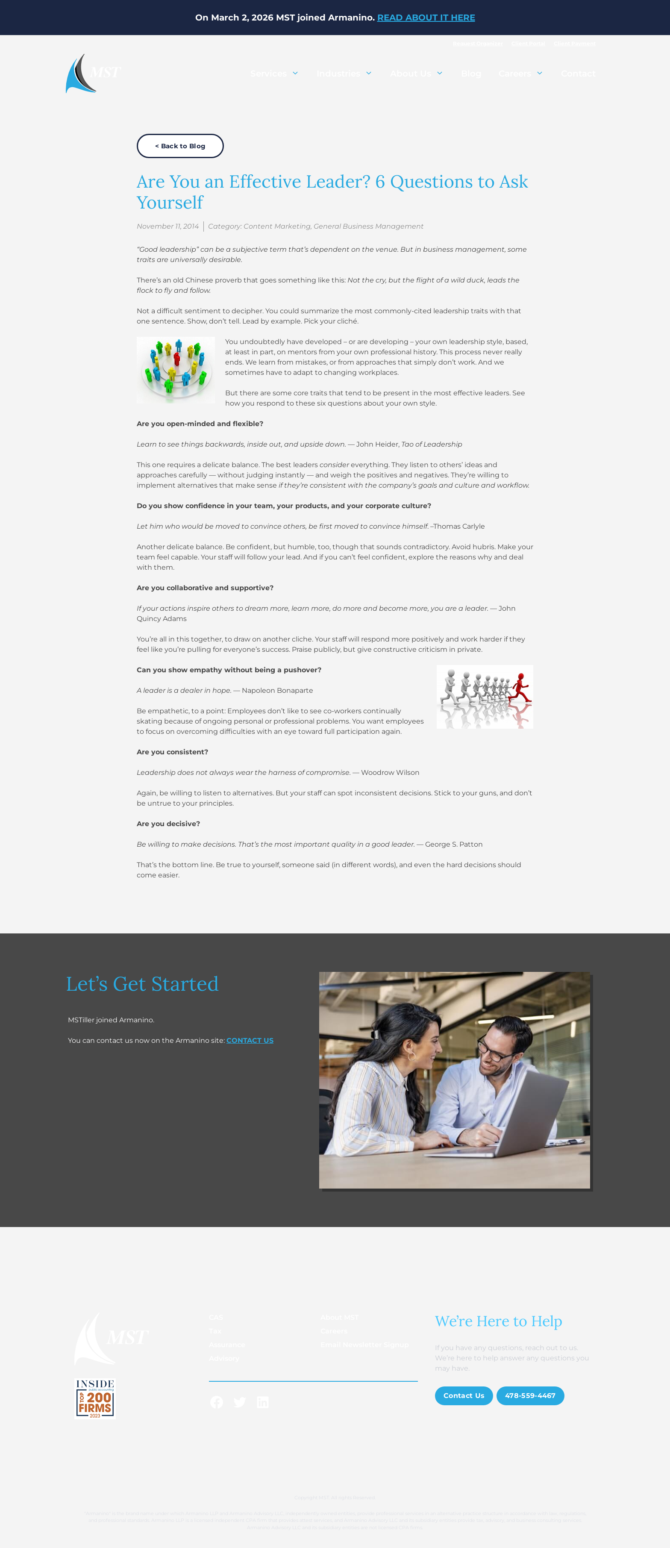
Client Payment (575, 43)
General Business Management (369, 226)
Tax (215, 1331)
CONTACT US (249, 1040)
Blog (471, 73)
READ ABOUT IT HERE (426, 17)
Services (279, 73)
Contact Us (464, 1396)
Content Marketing (277, 226)
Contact (578, 73)
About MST (339, 1317)
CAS (216, 1317)
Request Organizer (478, 43)
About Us (421, 73)
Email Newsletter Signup (364, 1345)
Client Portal (528, 43)
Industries (349, 73)
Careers (525, 73)
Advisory (224, 1358)
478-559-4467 (530, 1396)
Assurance (227, 1345)
